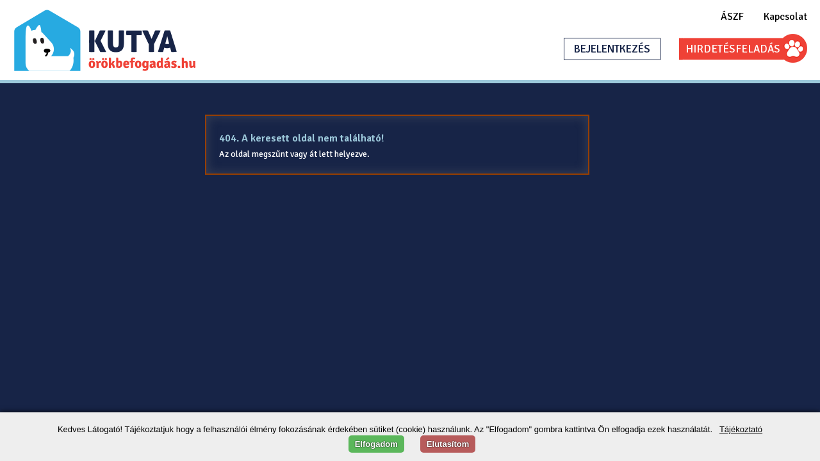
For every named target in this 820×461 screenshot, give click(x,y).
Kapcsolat (785, 16)
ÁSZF (732, 16)
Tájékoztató (740, 429)
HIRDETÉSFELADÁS (732, 49)
